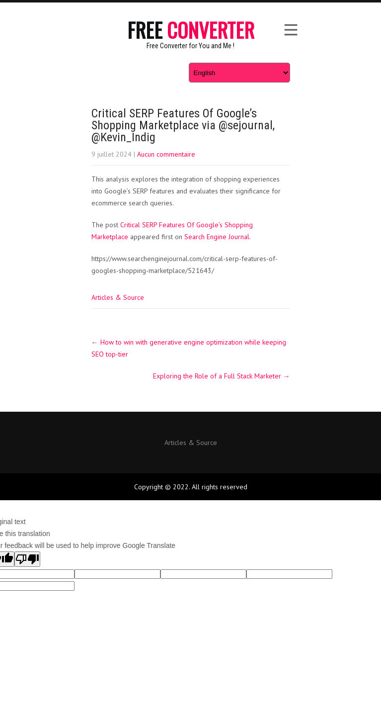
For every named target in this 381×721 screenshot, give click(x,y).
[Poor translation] (27, 559)
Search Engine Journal (216, 236)
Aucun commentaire (166, 154)
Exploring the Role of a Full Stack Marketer (221, 375)
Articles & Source (117, 297)
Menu (290, 30)
